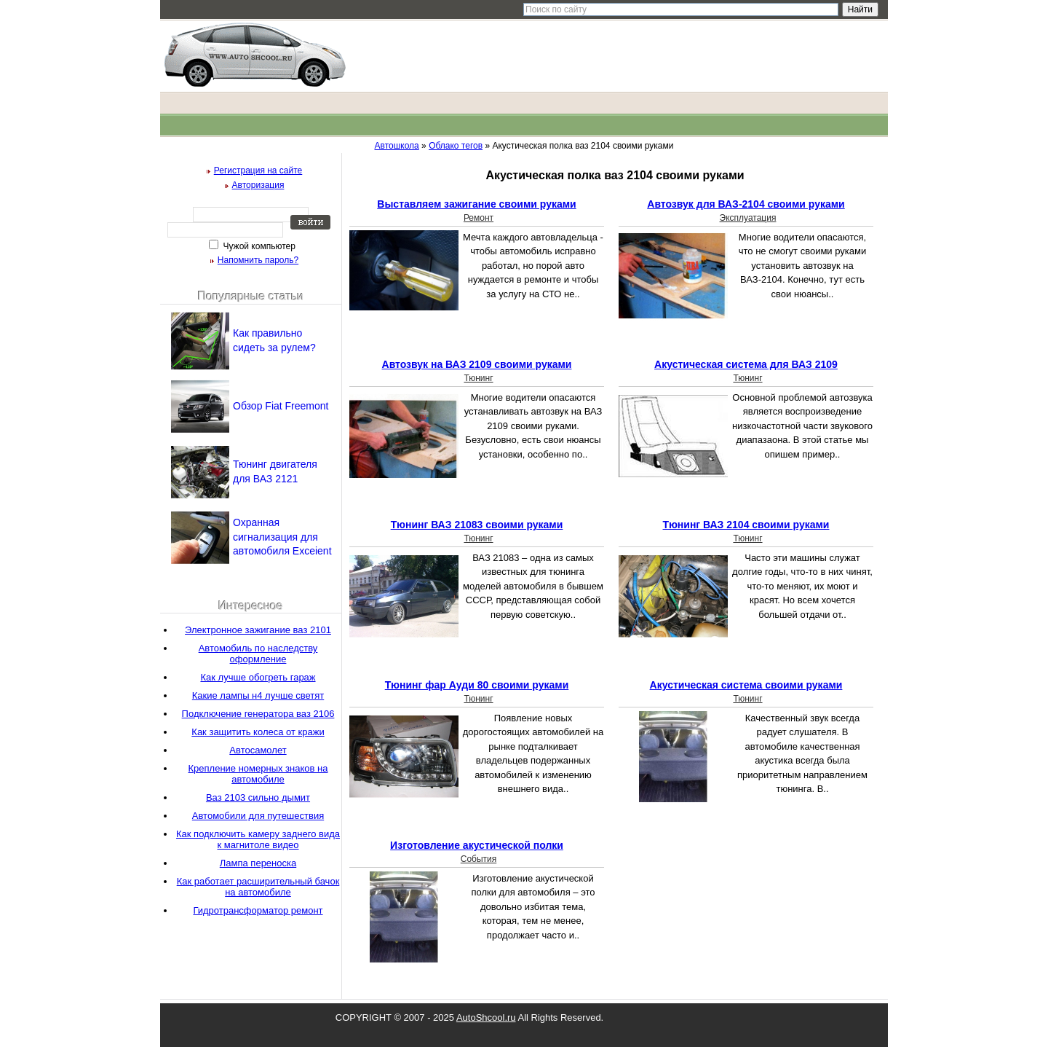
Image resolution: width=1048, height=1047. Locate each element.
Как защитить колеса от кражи (257, 731)
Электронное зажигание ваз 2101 (258, 629)
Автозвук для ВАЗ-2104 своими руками (745, 204)
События (479, 859)
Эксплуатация (748, 218)
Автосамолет (257, 750)
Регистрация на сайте (258, 170)
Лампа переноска (258, 863)
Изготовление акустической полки (476, 845)
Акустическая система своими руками (746, 685)
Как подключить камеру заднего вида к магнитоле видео (258, 839)
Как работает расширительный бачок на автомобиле (258, 887)
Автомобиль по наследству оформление (258, 653)
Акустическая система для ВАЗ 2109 (746, 364)
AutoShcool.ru (486, 1017)
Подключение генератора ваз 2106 (258, 713)
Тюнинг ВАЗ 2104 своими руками (746, 524)
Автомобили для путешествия (258, 815)
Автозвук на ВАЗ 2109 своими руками (477, 364)
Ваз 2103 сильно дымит (258, 797)
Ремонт (478, 218)
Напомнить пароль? (258, 260)
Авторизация (258, 185)
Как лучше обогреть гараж (257, 677)
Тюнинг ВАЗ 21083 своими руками (477, 524)
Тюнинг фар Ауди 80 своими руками (477, 685)
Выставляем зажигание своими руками (476, 204)
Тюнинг (478, 378)
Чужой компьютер (258, 246)
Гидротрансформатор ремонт (257, 910)
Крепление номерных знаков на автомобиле (258, 774)
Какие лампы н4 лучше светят (258, 695)
